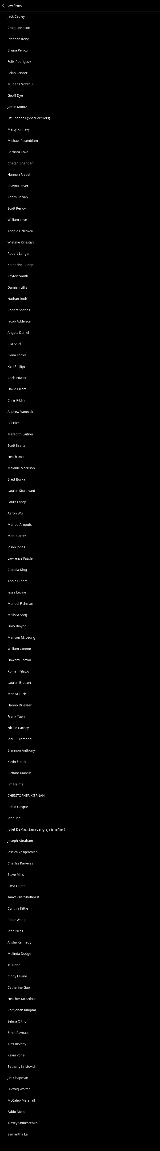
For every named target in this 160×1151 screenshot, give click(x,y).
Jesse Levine (17, 592)
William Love (17, 219)
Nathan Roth (17, 298)
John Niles (15, 931)
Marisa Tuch (17, 694)
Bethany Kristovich (22, 1066)
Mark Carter (17, 536)
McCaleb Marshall (21, 1100)
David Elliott (17, 389)
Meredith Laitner (20, 434)
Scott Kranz (16, 445)
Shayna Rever (18, 185)
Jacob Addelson (19, 321)
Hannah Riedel (19, 174)
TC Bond (14, 965)
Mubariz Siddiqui (20, 84)
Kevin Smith (17, 761)
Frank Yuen (16, 716)
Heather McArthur (22, 998)
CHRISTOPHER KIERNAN (26, 795)
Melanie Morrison (21, 468)
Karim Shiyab (18, 197)
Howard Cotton (19, 660)
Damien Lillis (17, 287)
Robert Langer (19, 253)
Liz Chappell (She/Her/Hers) (29, 118)
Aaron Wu (15, 513)
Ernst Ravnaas (18, 1032)
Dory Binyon (17, 626)
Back (4, 5)
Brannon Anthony (21, 750)
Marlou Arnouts (20, 524)
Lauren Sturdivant (21, 490)
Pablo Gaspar (18, 807)
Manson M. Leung (21, 637)
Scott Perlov (17, 208)
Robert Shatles (19, 310)
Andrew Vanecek (20, 411)
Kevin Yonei (16, 1055)
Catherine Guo (19, 987)
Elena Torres (17, 355)
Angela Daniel (18, 332)
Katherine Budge (21, 265)
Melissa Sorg (17, 615)
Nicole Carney (18, 727)
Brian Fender (18, 73)
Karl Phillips (16, 366)
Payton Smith (18, 276)
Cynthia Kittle (18, 908)
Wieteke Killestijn (21, 242)
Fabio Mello (16, 1111)
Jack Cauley (16, 16)
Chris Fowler (17, 377)
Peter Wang (17, 919)
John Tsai (14, 818)
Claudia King (17, 569)
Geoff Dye (15, 95)
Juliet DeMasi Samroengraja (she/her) (36, 829)
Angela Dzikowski (21, 231)
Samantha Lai (18, 1134)
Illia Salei (14, 344)
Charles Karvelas (20, 863)
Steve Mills (16, 874)
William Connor (19, 648)
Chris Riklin (16, 400)
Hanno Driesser (20, 705)
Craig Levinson (19, 27)
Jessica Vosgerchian (23, 852)
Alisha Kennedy (19, 942)
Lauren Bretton (19, 682)
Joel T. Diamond (20, 739)
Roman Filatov (18, 671)
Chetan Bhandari (21, 163)
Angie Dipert (17, 581)
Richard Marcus (19, 773)
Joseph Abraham (20, 840)
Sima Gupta (16, 886)
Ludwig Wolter (19, 1089)
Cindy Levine (17, 976)
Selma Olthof (18, 1021)
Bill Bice (14, 423)
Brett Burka (16, 479)
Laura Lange (17, 502)
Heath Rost (16, 456)
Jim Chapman (18, 1077)
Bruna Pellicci (18, 50)
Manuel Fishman (20, 603)
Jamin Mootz (17, 106)
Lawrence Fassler (21, 558)
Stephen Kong (18, 39)
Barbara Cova (18, 152)
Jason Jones (16, 547)
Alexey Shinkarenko (23, 1123)
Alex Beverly (17, 1044)
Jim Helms (15, 784)
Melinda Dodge (19, 953)
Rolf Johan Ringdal (22, 1010)
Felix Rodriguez (19, 61)
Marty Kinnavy (19, 129)
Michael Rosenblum (23, 140)
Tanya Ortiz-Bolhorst (23, 897)
